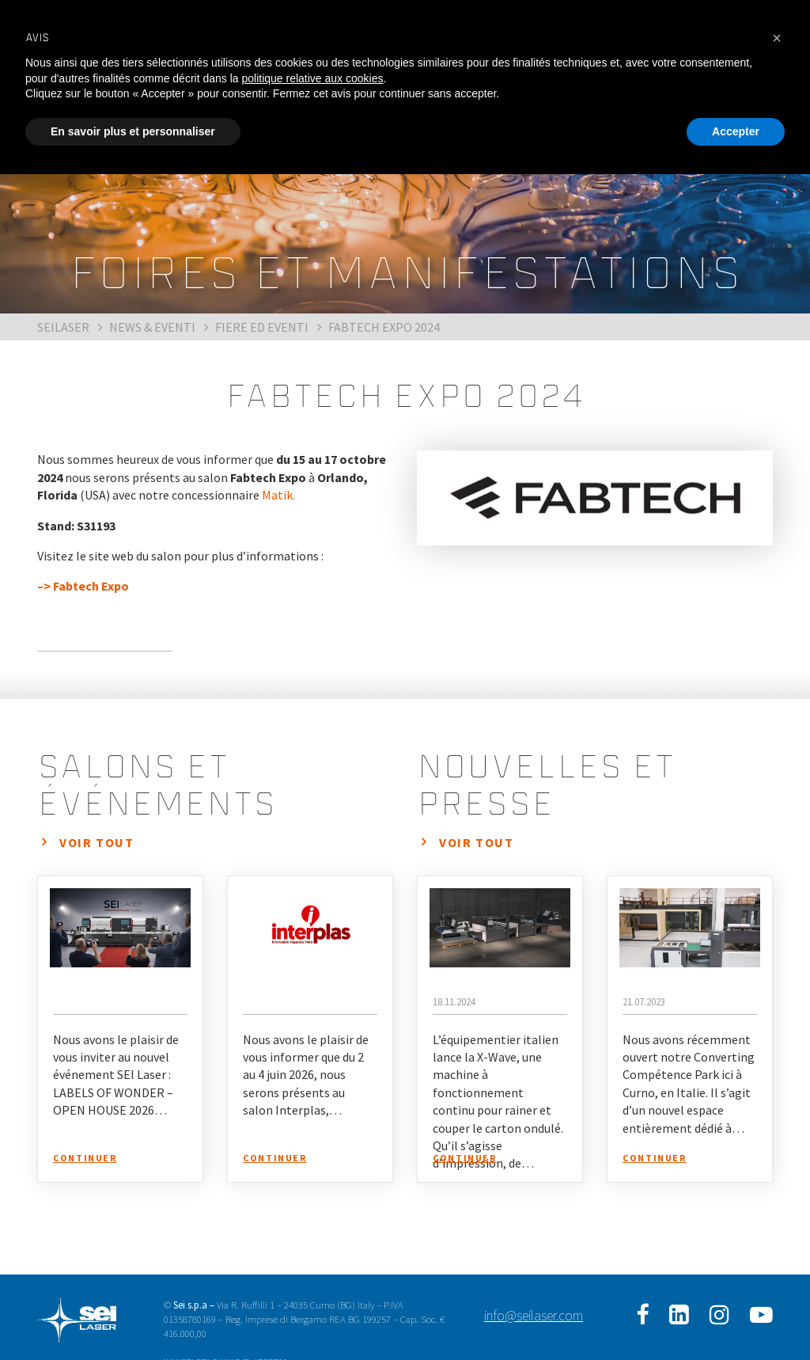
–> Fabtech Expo (83, 586)
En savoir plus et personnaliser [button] (133, 131)
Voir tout (96, 842)
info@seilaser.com (533, 1315)
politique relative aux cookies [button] (312, 78)
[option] (595, 497)
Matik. (278, 495)
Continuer (84, 1158)
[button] (776, 38)
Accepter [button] (735, 131)
